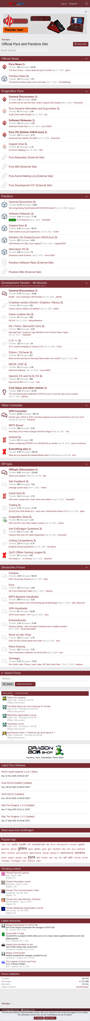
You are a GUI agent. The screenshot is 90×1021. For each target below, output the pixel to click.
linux (3, 853)
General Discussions (21, 96)
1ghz (3, 844)
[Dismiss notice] (85, 12)
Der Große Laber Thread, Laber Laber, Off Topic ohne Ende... (35, 664)
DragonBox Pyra (12, 91)
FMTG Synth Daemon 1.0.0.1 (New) (19, 771)
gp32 (44, 849)
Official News (10, 58)
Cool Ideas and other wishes (26, 388)
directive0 (62, 535)
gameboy (5, 849)
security (77, 858)
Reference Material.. (17, 370)
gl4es (22, 848)
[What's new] (81, 3)
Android (13, 437)
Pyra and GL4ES (16, 382)
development (62, 844)
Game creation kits (19, 314)
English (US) (28, 1010)
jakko (82, 511)
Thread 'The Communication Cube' (22, 890)
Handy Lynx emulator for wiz (19, 944)
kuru (74, 455)
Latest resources (10, 920)
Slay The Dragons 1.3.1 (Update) (17, 816)
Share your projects (17, 476)
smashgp (5, 861)
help (64, 849)
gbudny (25, 396)
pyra (31, 857)
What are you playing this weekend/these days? (29, 455)
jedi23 (56, 309)
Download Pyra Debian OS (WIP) (23, 138)
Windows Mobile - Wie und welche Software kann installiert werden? (38, 626)
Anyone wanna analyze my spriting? (24, 309)
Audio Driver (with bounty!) (20, 114)
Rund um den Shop (20, 634)
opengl (46, 853)
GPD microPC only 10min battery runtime (26, 523)
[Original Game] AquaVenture (21, 547)
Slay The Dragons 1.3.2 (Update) (17, 805)
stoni (47, 615)
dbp (47, 844)
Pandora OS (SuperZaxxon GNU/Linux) (31, 237)
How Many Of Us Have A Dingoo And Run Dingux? (30, 431)
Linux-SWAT (46, 126)
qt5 (38, 857)
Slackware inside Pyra (18, 126)
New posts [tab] (7, 693)
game (81, 844)
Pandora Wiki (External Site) (25, 272)
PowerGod (78, 103)
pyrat (67, 70)
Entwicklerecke (17, 620)
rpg (55, 858)
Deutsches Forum (13, 567)
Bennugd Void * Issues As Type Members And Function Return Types (38, 332)
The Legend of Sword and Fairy (21, 961)
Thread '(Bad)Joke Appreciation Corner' (25, 908)
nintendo (11, 853)
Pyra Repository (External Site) (26, 157)
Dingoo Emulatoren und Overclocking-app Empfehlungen (33, 603)
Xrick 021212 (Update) (12, 794)
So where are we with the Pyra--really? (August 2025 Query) (35, 103)
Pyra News (15, 64)
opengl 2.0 (54, 853)
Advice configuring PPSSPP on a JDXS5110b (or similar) (33, 443)
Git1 (41, 150)
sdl (65, 857)
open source (35, 853)
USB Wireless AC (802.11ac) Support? (25, 243)
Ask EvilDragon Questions (24, 528)
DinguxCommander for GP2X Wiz (22, 925)
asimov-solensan (78, 443)
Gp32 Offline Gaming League (25, 552)
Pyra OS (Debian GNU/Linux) (26, 132)
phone (4, 858)
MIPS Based (16, 425)
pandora (80, 852)
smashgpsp (15, 861)
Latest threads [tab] (21, 693)
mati (37, 382)
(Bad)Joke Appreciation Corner (22, 715)
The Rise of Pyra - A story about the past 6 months (30, 70)
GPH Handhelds (18, 608)
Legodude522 (60, 243)
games (14, 849)
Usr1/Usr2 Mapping (17, 150)
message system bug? (18, 488)
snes (24, 861)
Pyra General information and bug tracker (32, 108)
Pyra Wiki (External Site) (23, 166)
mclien (56, 232)
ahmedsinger (82, 987)
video (38, 861)
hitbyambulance (35, 320)
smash (85, 858)
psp (24, 858)
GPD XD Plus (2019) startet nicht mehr (25, 641)
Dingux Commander (15, 953)
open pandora (22, 853)
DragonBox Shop (18, 517)
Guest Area (15, 493)
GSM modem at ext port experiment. (24, 232)
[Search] (86, 3)
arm (8, 844)
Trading (13, 505)
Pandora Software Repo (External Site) (31, 262)
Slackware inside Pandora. (20, 255)
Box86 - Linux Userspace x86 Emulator (25, 297)
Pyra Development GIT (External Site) (30, 185)
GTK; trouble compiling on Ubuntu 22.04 (26, 347)
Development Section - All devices (24, 282)
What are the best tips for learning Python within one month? (35, 358)
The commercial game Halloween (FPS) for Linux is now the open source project (43, 394)
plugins (11, 858)
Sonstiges (14, 658)
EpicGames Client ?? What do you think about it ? (31, 732)
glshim (37, 849)
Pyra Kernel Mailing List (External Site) (31, 176)
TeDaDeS (31, 420)
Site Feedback (17, 481)
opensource (66, 852)
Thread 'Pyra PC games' (17, 873)
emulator (73, 844)
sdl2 (70, 857)
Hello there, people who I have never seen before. (30, 499)
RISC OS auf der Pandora (20, 579)
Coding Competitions (21, 540)
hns (45, 114)
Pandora (7, 196)
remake (44, 858)
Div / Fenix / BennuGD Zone (25, 326)
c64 (28, 844)
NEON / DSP (16, 364)
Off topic (6, 464)
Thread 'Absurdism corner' (18, 881)
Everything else (18, 449)
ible (44, 476)
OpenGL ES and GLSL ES (24, 376)
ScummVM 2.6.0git (15, 933)
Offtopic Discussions (22, 469)
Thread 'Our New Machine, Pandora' (23, 899)
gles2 (30, 849)
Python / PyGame (19, 352)
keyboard (81, 849)
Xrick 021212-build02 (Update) (16, 783)
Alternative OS (17, 249)
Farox (59, 347)
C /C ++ (13, 340)
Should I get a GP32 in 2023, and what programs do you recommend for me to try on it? (46, 417)
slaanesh (48, 558)
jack (68, 849)
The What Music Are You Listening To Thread (28, 706)
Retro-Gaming (17, 646)
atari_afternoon (78, 603)
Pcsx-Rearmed (19, 220)
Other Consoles (11, 405)
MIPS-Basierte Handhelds (24, 596)
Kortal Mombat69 (28, 629)
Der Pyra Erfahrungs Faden (21, 591)
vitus (58, 641)
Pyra (11, 585)
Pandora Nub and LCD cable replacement (27, 535)
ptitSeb (59, 297)
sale (60, 858)
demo (53, 844)
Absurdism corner (15, 724)
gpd (49, 849)
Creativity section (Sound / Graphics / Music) (34, 302)
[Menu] (4, 4)
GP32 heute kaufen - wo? (20, 615)
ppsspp (19, 858)
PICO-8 (12, 320)
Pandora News (17, 76)
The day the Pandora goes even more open (27, 82)
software (31, 861)
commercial (38, 844)
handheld (56, 849)
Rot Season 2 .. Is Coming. (20, 558)
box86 (22, 844)
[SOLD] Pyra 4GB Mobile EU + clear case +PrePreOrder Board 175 (38, 511)
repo (51, 858)
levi (75, 358)
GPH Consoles (18, 411)
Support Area (16, 144)
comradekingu (65, 82)
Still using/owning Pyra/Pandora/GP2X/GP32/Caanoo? (32, 208)
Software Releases (20, 120)
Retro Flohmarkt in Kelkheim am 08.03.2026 (28, 652)
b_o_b (71, 208)
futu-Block (51, 547)
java (73, 849)
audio (15, 844)
